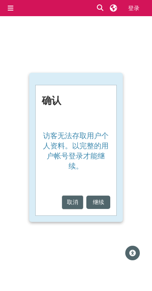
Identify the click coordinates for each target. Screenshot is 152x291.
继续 (98, 202)
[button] (100, 8)
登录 (133, 8)
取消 (72, 202)
